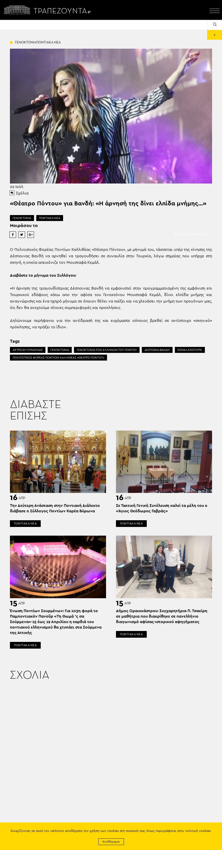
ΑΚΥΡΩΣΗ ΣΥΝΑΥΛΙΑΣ (28, 349)
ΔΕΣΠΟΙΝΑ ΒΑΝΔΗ (157, 349)
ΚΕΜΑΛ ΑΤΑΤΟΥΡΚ (190, 349)
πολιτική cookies (198, 831)
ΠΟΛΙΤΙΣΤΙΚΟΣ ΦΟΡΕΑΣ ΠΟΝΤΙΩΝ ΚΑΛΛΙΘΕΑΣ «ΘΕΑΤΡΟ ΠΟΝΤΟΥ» (58, 357)
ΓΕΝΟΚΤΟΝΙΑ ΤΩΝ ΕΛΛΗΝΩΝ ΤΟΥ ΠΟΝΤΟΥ (107, 349)
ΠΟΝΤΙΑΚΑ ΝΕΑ (49, 218)
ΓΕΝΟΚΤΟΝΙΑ (22, 218)
